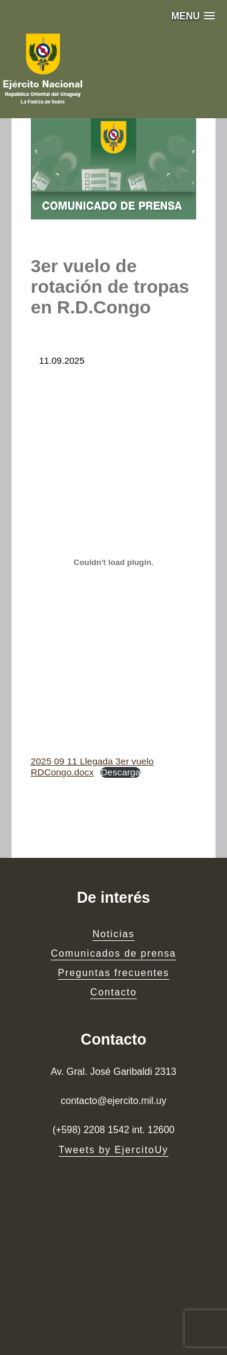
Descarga (120, 772)
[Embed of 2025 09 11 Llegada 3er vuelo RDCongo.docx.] (114, 562)
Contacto (113, 992)
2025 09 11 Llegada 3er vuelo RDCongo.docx (92, 766)
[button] (193, 16)
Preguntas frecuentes (113, 973)
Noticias (114, 934)
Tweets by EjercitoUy (113, 1150)
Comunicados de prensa (113, 953)
